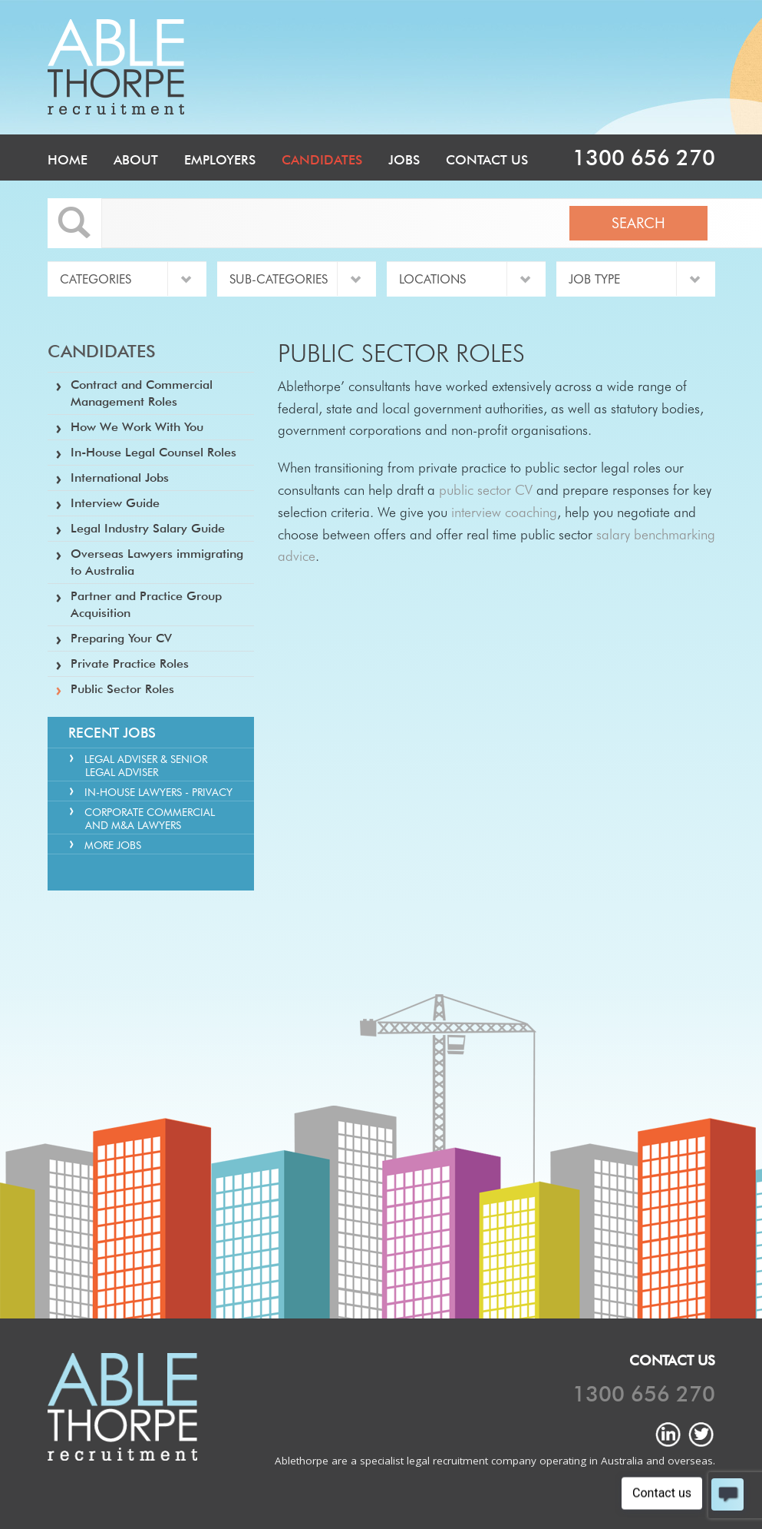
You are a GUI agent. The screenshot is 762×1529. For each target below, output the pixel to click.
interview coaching (504, 512)
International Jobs (120, 477)
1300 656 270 (643, 157)
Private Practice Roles (130, 663)
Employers (220, 159)
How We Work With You (137, 427)
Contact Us (487, 159)
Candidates (322, 159)
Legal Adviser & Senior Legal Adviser (145, 765)
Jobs (404, 159)
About (136, 159)
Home (67, 159)
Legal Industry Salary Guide (148, 528)
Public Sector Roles (122, 689)
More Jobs (112, 845)
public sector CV (486, 490)
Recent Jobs (112, 733)
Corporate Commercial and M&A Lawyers (149, 818)
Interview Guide (115, 503)
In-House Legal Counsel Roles (153, 452)
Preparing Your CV (121, 638)
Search (638, 222)
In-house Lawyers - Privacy (158, 792)
